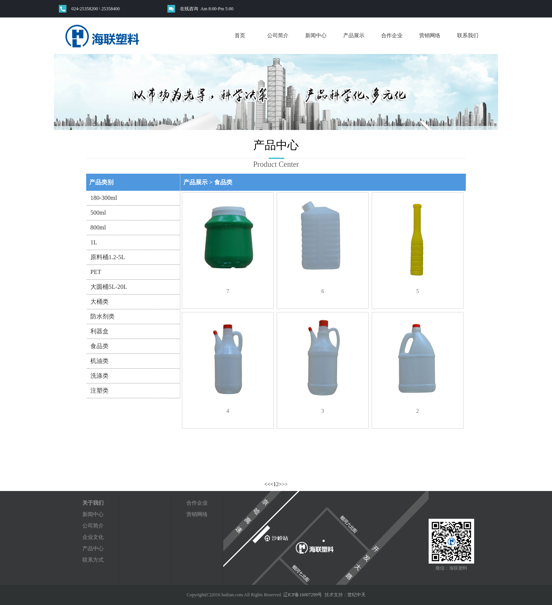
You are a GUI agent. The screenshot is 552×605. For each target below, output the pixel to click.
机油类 (99, 361)
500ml (98, 212)
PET (95, 272)
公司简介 (278, 35)
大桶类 (99, 301)
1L (93, 242)
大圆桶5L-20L (108, 286)
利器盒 (99, 331)
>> (285, 484)
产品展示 (353, 35)
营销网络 (429, 35)
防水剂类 (102, 316)
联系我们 (467, 35)
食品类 (99, 346)
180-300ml (103, 198)
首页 (240, 35)
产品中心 (93, 548)
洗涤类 (99, 375)
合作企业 (391, 35)
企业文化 (93, 537)
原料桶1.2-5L (107, 257)
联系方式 (93, 560)
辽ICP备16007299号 (302, 594)
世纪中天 (356, 594)
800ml (98, 227)
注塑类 (99, 390)
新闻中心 (315, 35)
